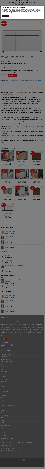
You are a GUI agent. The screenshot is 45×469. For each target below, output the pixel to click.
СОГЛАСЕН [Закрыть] (5, 16)
